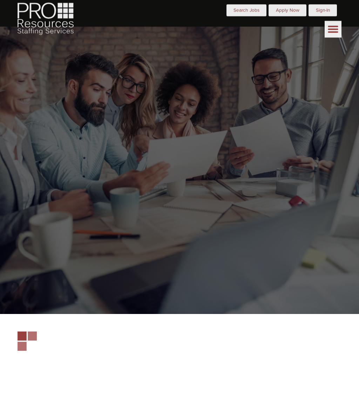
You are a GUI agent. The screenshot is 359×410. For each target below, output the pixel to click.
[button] (333, 24)
